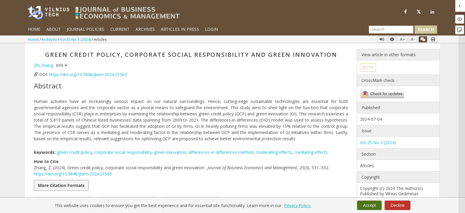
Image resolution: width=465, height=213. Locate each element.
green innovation (170, 152)
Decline (398, 205)
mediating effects (311, 152)
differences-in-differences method (221, 152)
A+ (402, 39)
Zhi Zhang (44, 65)
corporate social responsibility (123, 152)
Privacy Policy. (297, 205)
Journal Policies (85, 29)
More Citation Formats (61, 185)
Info (61, 65)
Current (120, 29)
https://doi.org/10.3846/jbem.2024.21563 (88, 74)
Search (426, 29)
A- (413, 39)
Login (211, 29)
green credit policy (74, 152)
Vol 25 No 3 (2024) (76, 39)
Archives (145, 29)
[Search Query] (391, 29)
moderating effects (274, 152)
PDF (370, 67)
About (53, 29)
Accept (369, 205)
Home (34, 29)
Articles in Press (180, 29)
